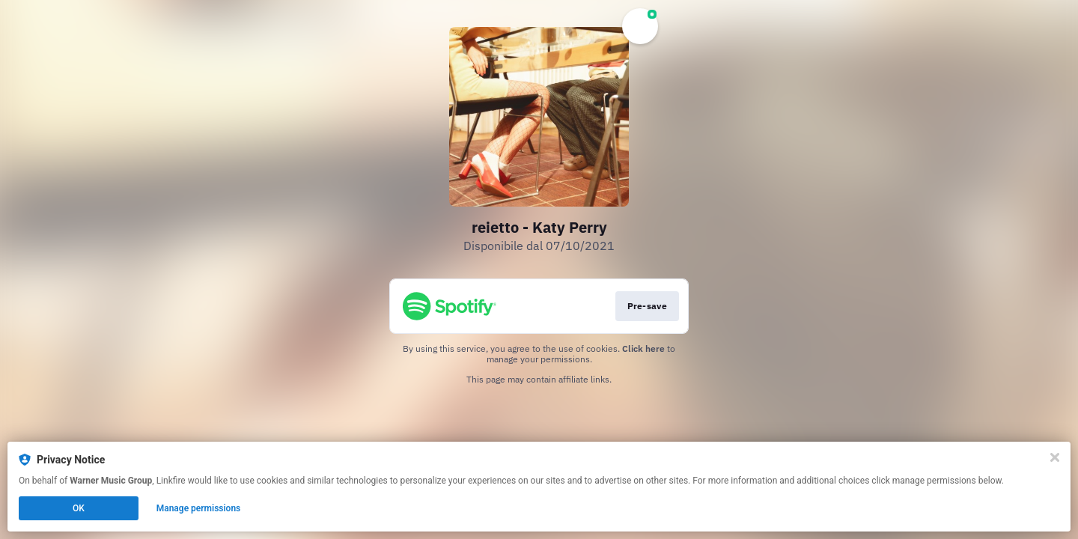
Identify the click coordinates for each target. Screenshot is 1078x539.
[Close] (1055, 457)
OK (79, 508)
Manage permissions (198, 508)
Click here (643, 348)
